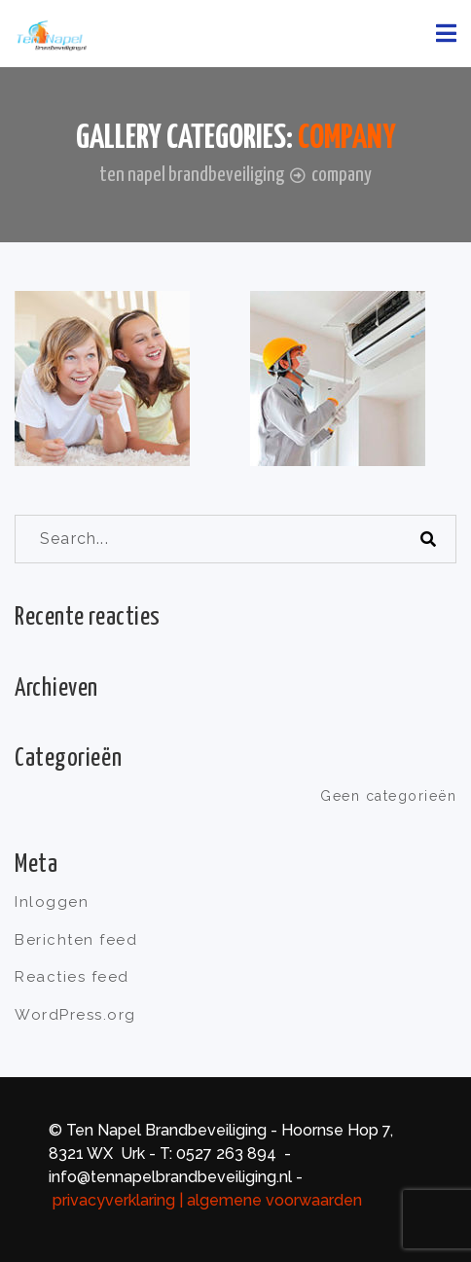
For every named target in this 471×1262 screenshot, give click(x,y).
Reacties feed (72, 977)
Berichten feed (76, 940)
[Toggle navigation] (446, 33)
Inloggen (52, 902)
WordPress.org (75, 1015)
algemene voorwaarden (276, 1200)
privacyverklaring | (118, 1200)
